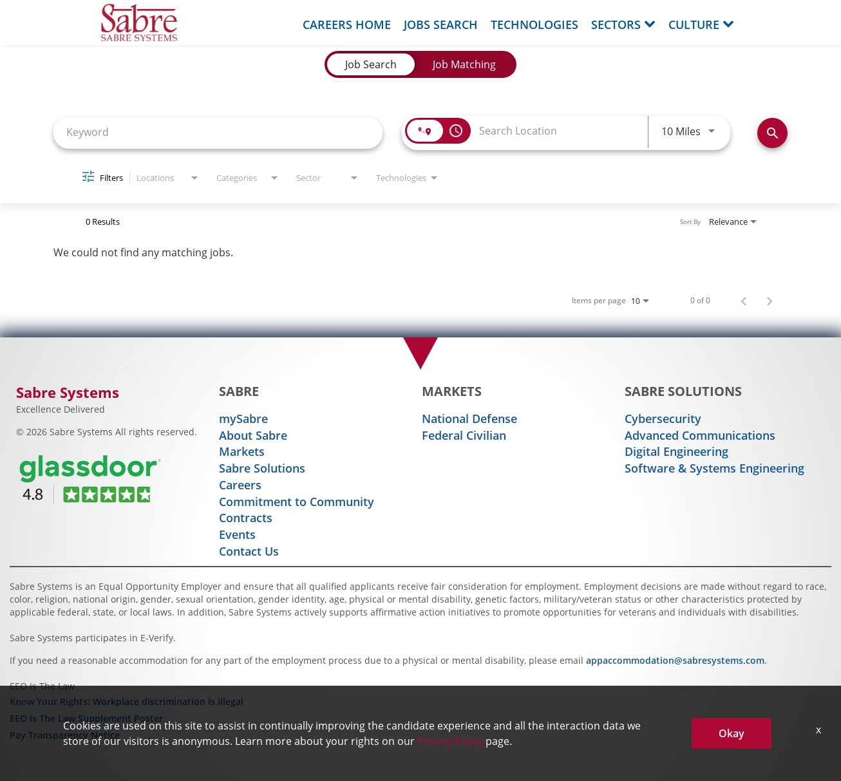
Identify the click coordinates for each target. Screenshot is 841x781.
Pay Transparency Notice (65, 735)
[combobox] (218, 132)
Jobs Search (441, 24)
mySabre (243, 418)
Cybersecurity (663, 418)
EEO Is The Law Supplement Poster (86, 718)
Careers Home (347, 24)
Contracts (245, 517)
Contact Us (249, 551)
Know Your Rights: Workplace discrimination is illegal (126, 701)
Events (237, 534)
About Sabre (253, 435)
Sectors (623, 24)
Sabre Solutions (262, 468)
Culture (701, 24)
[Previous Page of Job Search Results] (744, 300)
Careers (240, 485)
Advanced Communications (700, 435)
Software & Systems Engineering (714, 468)
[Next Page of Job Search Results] (769, 300)
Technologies (534, 24)
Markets (242, 451)
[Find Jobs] (772, 133)
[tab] (370, 64)
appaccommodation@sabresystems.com (675, 660)
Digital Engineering (676, 451)
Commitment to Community (296, 501)
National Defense (469, 418)
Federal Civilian (464, 435)
